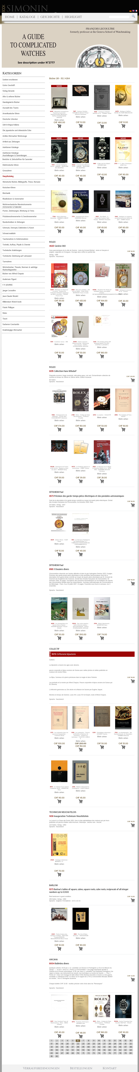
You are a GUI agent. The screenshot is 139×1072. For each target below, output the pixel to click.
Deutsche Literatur (10, 119)
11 (104, 1041)
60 (109, 1050)
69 (73, 1053)
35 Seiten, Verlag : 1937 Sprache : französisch (81, 503)
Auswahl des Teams (10, 108)
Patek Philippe (8, 307)
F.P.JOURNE (8, 285)
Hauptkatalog (8, 176)
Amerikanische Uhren (11, 113)
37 (73, 1047)
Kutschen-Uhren (9, 187)
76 (110, 1053)
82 (57, 1056)
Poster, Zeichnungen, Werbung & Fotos (18, 211)
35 (62, 1047)
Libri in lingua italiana (11, 125)
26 (99, 1044)
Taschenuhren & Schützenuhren (15, 239)
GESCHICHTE (50, 17)
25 (94, 1044)
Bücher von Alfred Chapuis (13, 274)
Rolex (5, 313)
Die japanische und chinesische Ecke (17, 130)
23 (83, 1044)
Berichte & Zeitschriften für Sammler (17, 159)
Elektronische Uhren (11, 165)
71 (83, 1053)
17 (51, 1044)
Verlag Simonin (8, 91)
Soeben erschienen (10, 80)
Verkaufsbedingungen (41, 1068)
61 (115, 1050)
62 (120, 1050)
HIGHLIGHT (73, 17)
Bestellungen (81, 1068)
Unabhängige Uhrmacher (12, 330)
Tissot (5, 319)
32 (131, 1044)
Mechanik (6, 193)
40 (88, 1047)
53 (73, 1050)
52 (67, 1050)
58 (99, 1050)
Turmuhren (7, 261)
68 (67, 1053)
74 (99, 1053)
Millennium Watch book (12, 302)
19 (62, 1044)
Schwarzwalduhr (9, 233)
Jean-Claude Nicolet (10, 296)
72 (89, 1053)
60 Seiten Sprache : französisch (81, 379)
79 (125, 1053)
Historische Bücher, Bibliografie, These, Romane (21, 182)
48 (131, 1047)
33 (51, 1047)
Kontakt (110, 1068)
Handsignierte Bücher (11, 102)
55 (83, 1050)
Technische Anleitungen (12, 250)
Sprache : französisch (81, 582)
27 (104, 1044)
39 (83, 1047)
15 (125, 1041)
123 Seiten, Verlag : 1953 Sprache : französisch (81, 824)
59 (104, 1050)
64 (131, 1050)
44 (110, 1047)
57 (94, 1050)
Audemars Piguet (9, 279)
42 (99, 1047)
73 (94, 1053)
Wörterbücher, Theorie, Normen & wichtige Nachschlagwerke (20, 268)
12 (109, 1041)
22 (78, 1044)
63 (125, 1050)
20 (67, 1044)
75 (104, 1053)
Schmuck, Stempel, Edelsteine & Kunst (18, 228)
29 (115, 1044)
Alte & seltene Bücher (11, 96)
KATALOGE (27, 17)
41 (94, 1047)
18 (57, 1044)
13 (115, 1041)
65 (52, 1053)
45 (115, 1047)
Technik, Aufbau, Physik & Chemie (16, 245)
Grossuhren (7, 171)
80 (131, 1053)
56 (89, 1050)
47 (125, 1047)
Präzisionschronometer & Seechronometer (20, 216)
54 (78, 1050)
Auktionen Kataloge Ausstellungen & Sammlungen (15, 154)
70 (78, 1053)
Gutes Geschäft (9, 85)
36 (67, 1047)
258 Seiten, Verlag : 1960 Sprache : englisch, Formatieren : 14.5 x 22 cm (81, 899)
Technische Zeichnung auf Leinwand (17, 256)
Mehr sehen (59, 120)
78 (120, 1053)
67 (62, 1053)
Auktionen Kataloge (11, 147)
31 (125, 1044)
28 (110, 1044)
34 (57, 1047)
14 (120, 1041)
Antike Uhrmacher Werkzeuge (15, 136)
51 (62, 1050)
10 (99, 1041)
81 (51, 1056)
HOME (10, 17)
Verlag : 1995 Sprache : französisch (81, 253)
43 (104, 1047)
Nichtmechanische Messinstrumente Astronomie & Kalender (17, 205)
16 (130, 1041)
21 (72, 1044)
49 (52, 1050)
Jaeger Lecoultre (9, 290)
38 (78, 1047)
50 (57, 1050)
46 (120, 1047)
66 (57, 1053)
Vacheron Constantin (11, 324)
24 (89, 1044)
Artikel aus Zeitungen (11, 142)
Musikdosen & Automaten (13, 199)
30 (120, 1044)
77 (115, 1053)
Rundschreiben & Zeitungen (14, 222)
